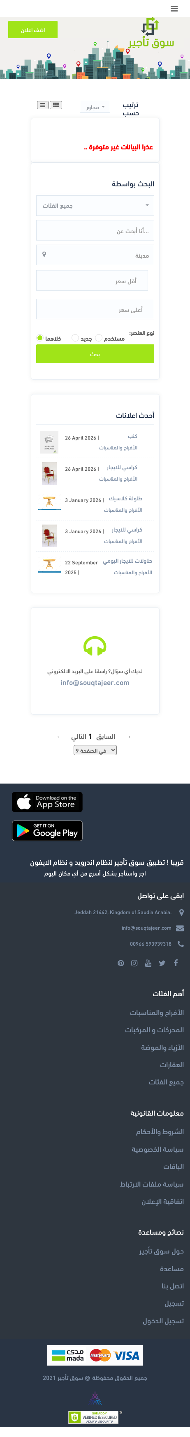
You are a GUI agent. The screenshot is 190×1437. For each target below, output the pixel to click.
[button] (95, 106)
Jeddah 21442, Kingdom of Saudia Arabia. (122, 912)
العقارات (172, 1063)
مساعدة (172, 1267)
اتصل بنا (173, 1284)
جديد (85, 338)
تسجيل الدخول (163, 1319)
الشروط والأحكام (160, 1130)
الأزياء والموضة (162, 1046)
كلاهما (53, 338)
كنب (132, 435)
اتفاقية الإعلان (162, 1200)
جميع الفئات (166, 1080)
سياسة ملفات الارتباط (152, 1183)
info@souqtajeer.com (95, 681)
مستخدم (114, 338)
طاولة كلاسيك (125, 498)
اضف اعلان (33, 29)
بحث (95, 353)
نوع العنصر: (141, 332)
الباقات (173, 1165)
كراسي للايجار (122, 466)
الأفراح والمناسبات (118, 447)
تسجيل (174, 1302)
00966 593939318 (150, 943)
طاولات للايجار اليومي (127, 560)
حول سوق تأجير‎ (161, 1250)
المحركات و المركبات (154, 1028)
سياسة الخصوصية (158, 1148)
